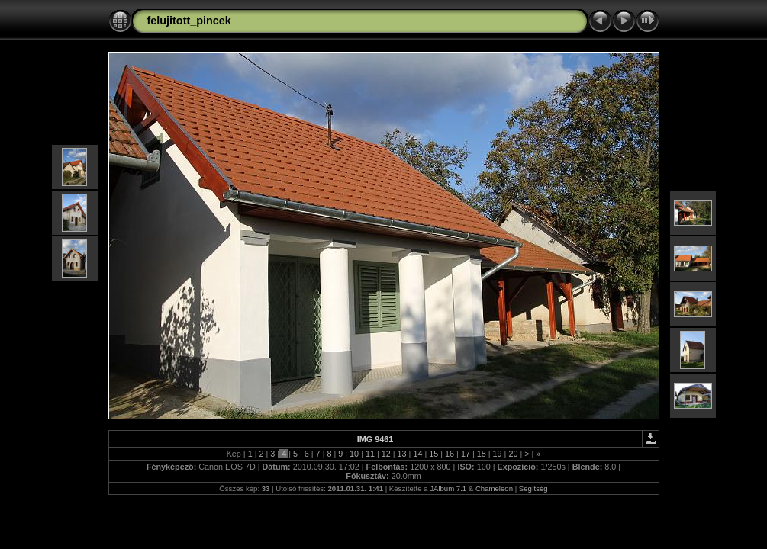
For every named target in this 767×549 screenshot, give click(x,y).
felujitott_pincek (189, 20)
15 (433, 453)
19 (497, 453)
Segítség (533, 488)
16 (449, 453)
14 (417, 453)
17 (465, 453)
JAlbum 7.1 (448, 488)
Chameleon (494, 488)
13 (402, 453)
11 (370, 453)
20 (513, 453)
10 (354, 453)
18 (481, 453)
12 (386, 453)
